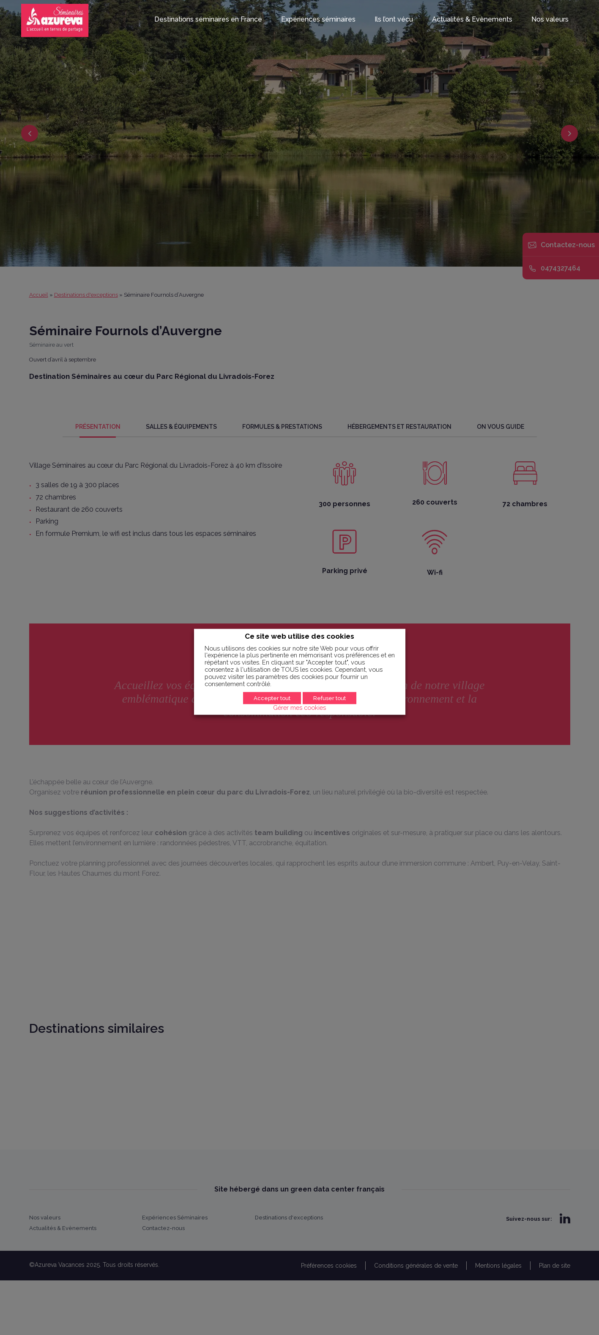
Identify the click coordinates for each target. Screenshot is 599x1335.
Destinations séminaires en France (208, 19)
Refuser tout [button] (329, 698)
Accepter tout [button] (272, 698)
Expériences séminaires (318, 19)
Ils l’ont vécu (394, 19)
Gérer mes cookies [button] (299, 707)
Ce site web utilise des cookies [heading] (299, 636)
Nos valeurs (550, 19)
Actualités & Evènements (472, 19)
